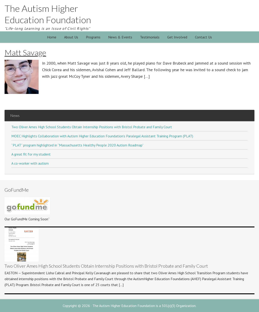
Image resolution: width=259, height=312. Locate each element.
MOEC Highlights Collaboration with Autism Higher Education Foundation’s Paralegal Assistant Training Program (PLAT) (102, 136)
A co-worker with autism (30, 163)
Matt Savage (25, 52)
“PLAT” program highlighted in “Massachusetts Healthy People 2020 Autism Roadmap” (77, 145)
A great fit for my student (31, 154)
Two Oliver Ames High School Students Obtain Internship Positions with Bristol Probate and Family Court (91, 127)
